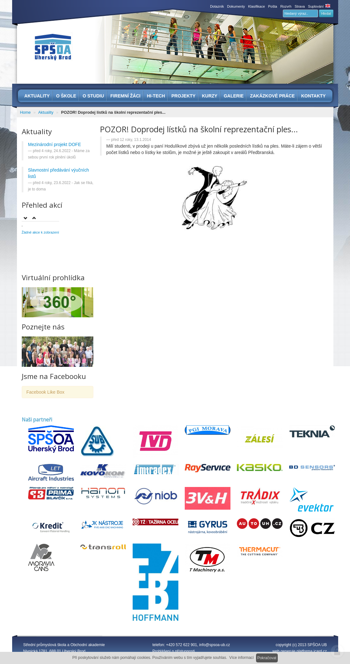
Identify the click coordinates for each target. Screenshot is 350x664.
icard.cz (320, 651)
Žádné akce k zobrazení (40, 232)
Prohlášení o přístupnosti (173, 651)
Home (25, 112)
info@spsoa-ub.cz (214, 645)
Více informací (241, 657)
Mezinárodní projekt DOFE (54, 144)
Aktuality (45, 112)
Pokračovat (266, 658)
